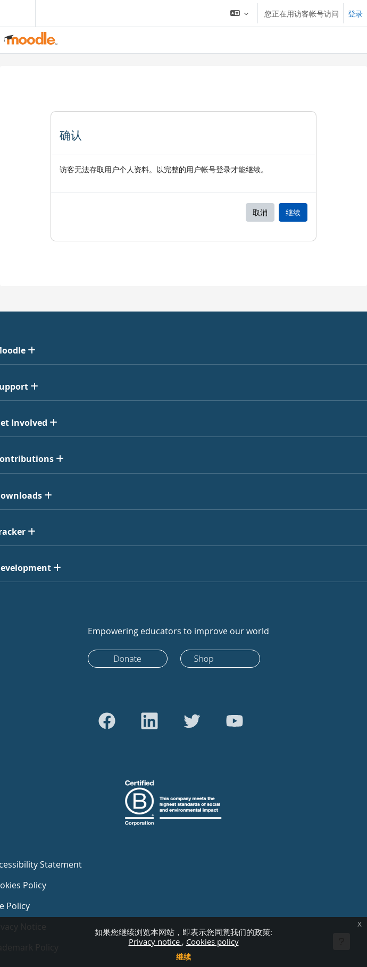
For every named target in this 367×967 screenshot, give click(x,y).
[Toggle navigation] (15, 13)
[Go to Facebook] (106, 720)
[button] (239, 13)
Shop (204, 659)
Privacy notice (155, 941)
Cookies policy (212, 941)
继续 (183, 957)
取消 (260, 212)
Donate (127, 659)
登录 (355, 14)
